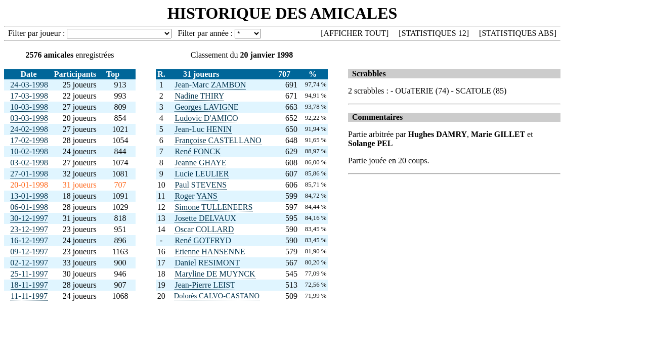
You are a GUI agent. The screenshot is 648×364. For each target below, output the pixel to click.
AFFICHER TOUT (355, 33)
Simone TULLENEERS (213, 207)
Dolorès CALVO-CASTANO (217, 296)
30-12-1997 (29, 218)
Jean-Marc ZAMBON (210, 84)
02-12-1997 (29, 262)
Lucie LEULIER (202, 173)
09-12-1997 (29, 251)
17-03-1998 (29, 96)
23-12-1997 (29, 229)
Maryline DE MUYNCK (215, 273)
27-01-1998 (29, 173)
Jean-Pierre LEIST (205, 285)
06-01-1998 (29, 207)
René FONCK (198, 151)
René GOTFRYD (203, 240)
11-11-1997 (29, 296)
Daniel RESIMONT (207, 262)
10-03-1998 (29, 107)
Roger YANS (196, 196)
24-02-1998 (29, 129)
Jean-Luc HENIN (203, 129)
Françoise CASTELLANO (218, 140)
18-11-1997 (29, 285)
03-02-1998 (29, 162)
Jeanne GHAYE (200, 162)
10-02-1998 (29, 151)
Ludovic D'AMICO (206, 118)
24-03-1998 (29, 84)
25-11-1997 (29, 273)
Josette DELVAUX (205, 218)
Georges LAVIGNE (206, 107)
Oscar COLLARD (204, 229)
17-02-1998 (29, 140)
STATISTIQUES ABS (517, 33)
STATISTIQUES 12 (434, 33)
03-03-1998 (29, 118)
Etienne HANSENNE (210, 251)
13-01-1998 (29, 196)
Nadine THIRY (199, 96)
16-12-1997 (29, 240)
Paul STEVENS (201, 184)
